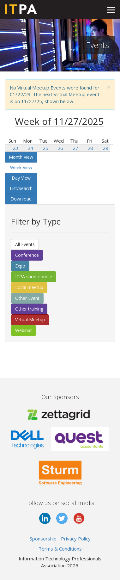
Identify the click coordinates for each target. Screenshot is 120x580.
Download (21, 199)
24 (30, 148)
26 (60, 148)
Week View (21, 167)
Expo (20, 266)
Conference (27, 255)
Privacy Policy (76, 538)
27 (75, 148)
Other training (29, 309)
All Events (25, 244)
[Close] (109, 87)
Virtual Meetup (30, 320)
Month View (21, 157)
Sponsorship (43, 538)
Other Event (27, 298)
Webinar (23, 330)
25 (45, 148)
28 (90, 148)
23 (15, 148)
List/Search (21, 188)
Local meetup (29, 287)
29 (105, 148)
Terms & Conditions (60, 549)
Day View (21, 178)
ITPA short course (33, 277)
